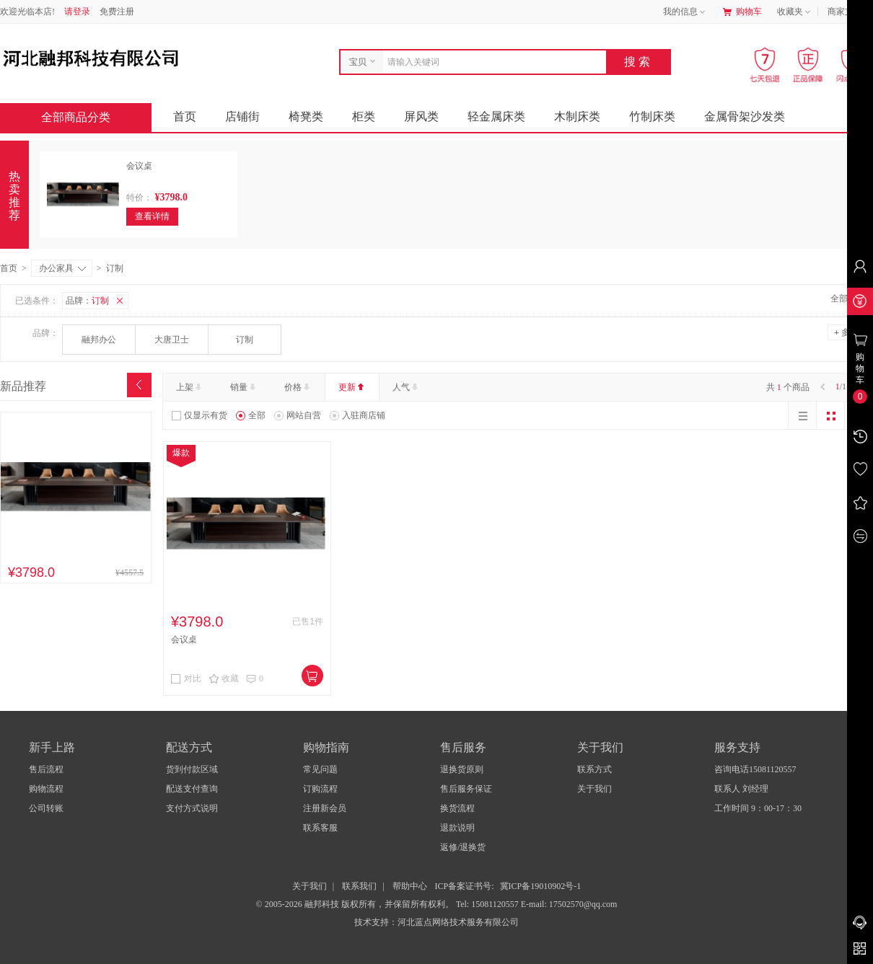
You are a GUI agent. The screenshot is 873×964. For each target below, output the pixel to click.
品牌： (97, 301)
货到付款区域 (192, 769)
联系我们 (359, 886)
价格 (298, 387)
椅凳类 (306, 116)
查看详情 (152, 216)
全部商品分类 (87, 117)
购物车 (742, 11)
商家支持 (850, 12)
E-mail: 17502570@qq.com (569, 904)
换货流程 (457, 808)
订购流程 (320, 789)
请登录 (77, 11)
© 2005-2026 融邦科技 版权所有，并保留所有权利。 (355, 904)
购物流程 (46, 789)
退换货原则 (461, 769)
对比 (186, 678)
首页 (184, 116)
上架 (190, 387)
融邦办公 (99, 340)
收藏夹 (795, 12)
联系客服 (320, 828)
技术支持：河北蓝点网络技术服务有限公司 (436, 922)
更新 (352, 387)
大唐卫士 (171, 340)
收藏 (224, 678)
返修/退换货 (463, 847)
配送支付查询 (192, 789)
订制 (244, 340)
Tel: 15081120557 (488, 904)
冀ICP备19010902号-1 (541, 886)
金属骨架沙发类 (744, 116)
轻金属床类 (496, 116)
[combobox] (491, 62)
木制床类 (577, 116)
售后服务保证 (466, 789)
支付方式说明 (192, 808)
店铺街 (242, 116)
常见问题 (320, 769)
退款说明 (457, 828)
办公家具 (62, 268)
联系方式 (594, 769)
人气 (406, 387)
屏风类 (421, 116)
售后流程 (46, 769)
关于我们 (594, 789)
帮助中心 (409, 886)
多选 (846, 332)
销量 (244, 387)
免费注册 (117, 11)
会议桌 (139, 166)
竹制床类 (652, 116)
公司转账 (46, 808)
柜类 (363, 116)
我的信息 (685, 12)
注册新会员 (324, 808)
